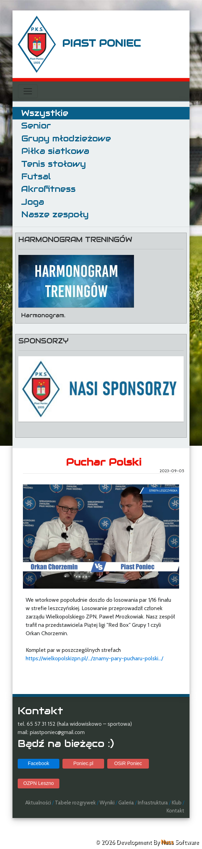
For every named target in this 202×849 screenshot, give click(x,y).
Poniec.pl (83, 763)
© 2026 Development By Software (147, 842)
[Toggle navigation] (27, 91)
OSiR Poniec (128, 763)
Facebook (38, 763)
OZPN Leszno (38, 783)
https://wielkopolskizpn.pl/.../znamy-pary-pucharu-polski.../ (94, 658)
